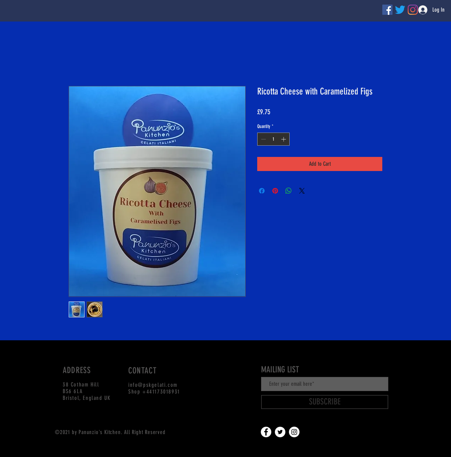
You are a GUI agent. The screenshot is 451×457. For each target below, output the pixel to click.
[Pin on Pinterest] (275, 191)
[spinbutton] (273, 139)
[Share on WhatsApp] (288, 191)
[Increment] (284, 139)
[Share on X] (302, 191)
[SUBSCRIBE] (324, 402)
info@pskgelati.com (153, 385)
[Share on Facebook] (262, 191)
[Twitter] (400, 10)
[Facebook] (387, 10)
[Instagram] (294, 432)
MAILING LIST (280, 369)
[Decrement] (262, 139)
